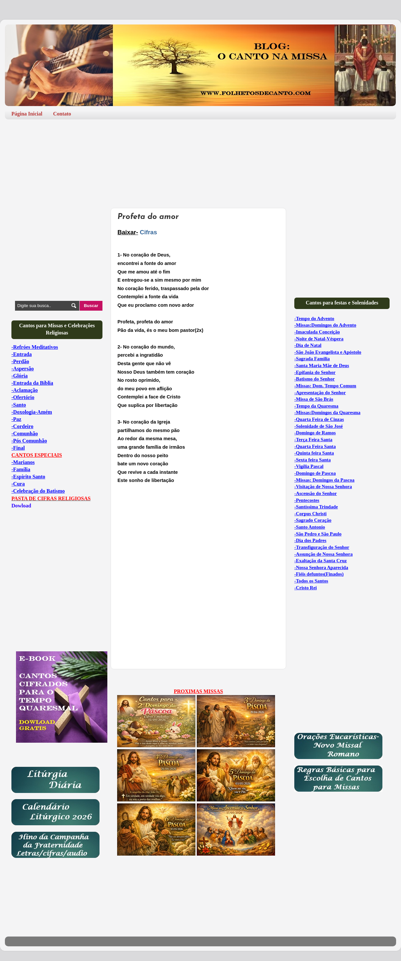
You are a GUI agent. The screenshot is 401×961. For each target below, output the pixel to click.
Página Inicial (26, 113)
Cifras (148, 232)
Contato (62, 113)
